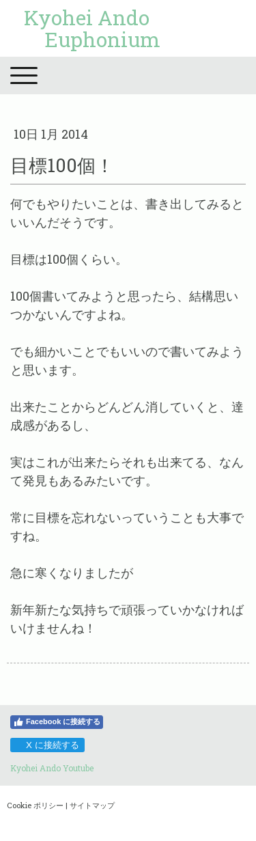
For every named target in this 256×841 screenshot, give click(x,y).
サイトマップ (92, 805)
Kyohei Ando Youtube (52, 767)
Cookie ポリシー (35, 805)
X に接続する (46, 745)
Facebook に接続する (56, 722)
